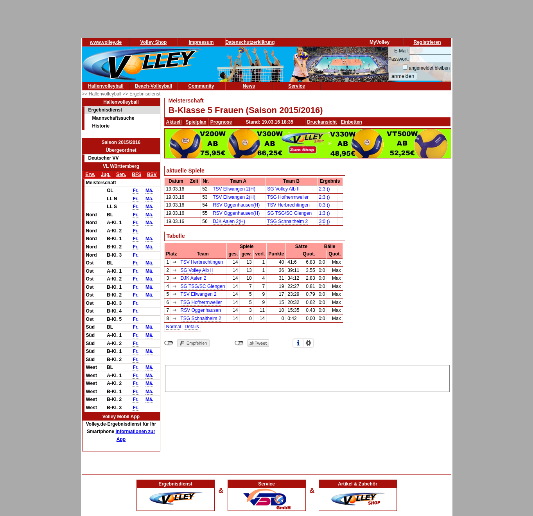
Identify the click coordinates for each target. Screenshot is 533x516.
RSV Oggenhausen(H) (236, 205)
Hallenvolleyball (106, 86)
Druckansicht (322, 122)
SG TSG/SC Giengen (289, 213)
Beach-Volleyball (153, 86)
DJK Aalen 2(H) (229, 221)
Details (192, 326)
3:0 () (324, 221)
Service (296, 86)
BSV (152, 174)
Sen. (121, 174)
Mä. (149, 190)
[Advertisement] (307, 377)
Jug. (106, 174)
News (249, 86)
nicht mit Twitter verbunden (239, 343)
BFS (136, 174)
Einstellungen (308, 343)
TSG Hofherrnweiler (288, 197)
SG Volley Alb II (283, 189)
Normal (173, 326)
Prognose (221, 122)
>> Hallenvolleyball (102, 94)
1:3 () (324, 213)
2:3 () (324, 189)
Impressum (201, 42)
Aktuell (174, 122)
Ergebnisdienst (105, 110)
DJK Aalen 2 (193, 278)
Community (201, 86)
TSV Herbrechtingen (288, 205)
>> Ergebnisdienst (142, 94)
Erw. (90, 174)
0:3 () (324, 205)
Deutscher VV (103, 158)
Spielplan (196, 122)
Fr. (135, 190)
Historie (101, 126)
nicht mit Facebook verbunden (168, 343)
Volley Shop (153, 42)
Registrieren (427, 42)
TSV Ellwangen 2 (199, 294)
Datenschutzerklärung (250, 42)
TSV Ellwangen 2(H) (234, 189)
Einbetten (351, 122)
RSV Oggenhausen (201, 310)
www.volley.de (106, 42)
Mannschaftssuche (113, 118)
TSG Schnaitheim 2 (287, 221)
